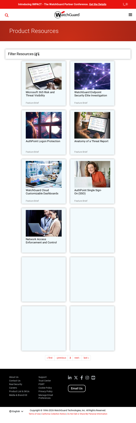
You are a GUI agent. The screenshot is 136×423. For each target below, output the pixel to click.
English (16, 411)
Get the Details (97, 4)
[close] (125, 4)
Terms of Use (34, 414)
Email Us (77, 388)
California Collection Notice (54, 414)
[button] (130, 15)
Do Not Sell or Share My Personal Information (87, 414)
